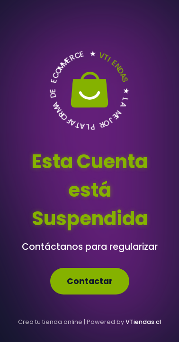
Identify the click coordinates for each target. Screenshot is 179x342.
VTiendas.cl (143, 322)
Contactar (90, 281)
